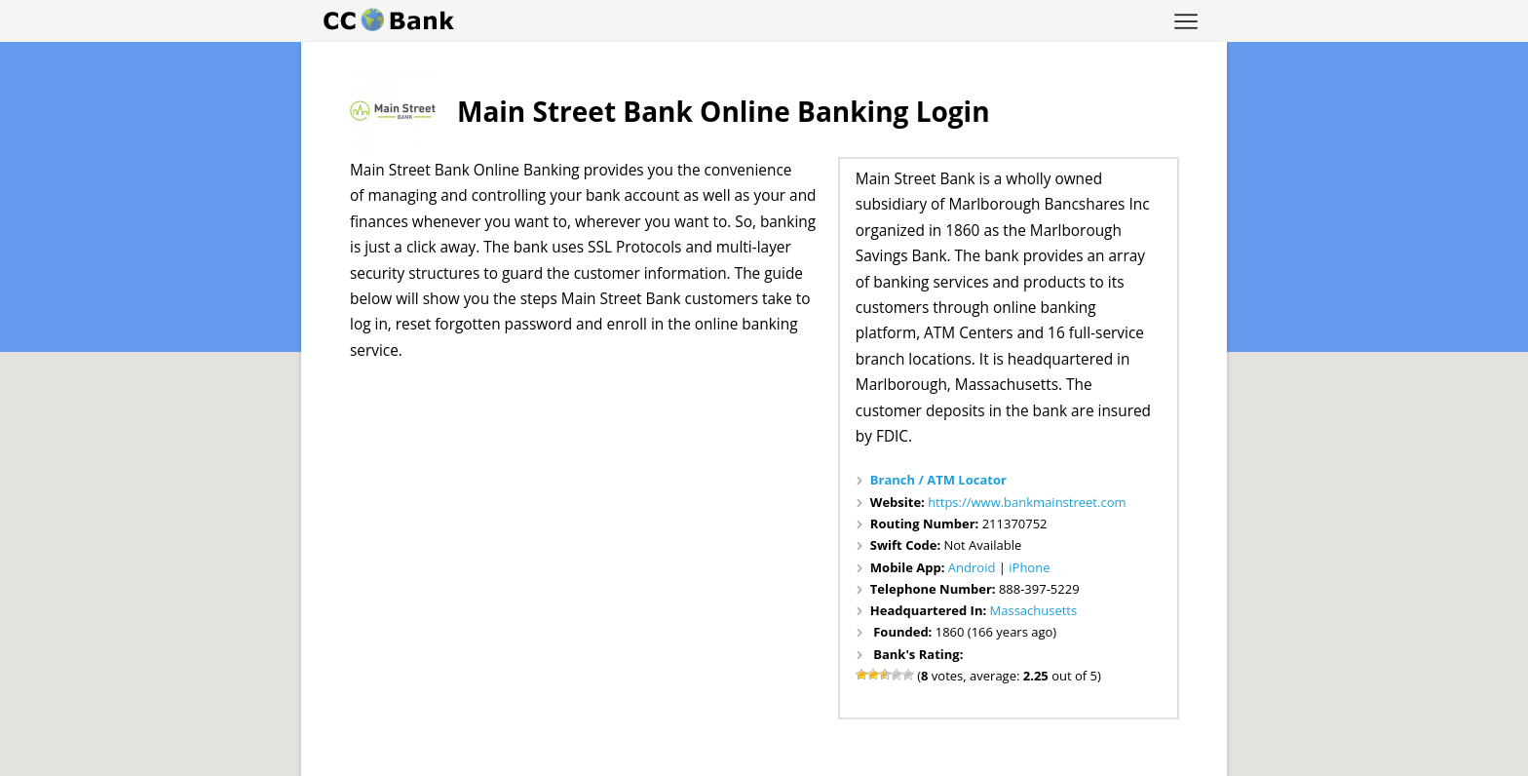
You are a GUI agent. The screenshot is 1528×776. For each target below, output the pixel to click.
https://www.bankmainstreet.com (1027, 502)
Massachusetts (1034, 610)
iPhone (1029, 567)
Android (972, 567)
